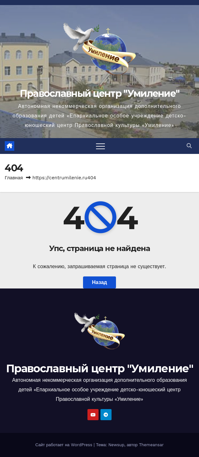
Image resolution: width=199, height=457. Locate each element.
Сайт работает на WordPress (64, 444)
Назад (99, 282)
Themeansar (151, 444)
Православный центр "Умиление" (100, 93)
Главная (14, 178)
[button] (189, 146)
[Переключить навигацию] (100, 146)
